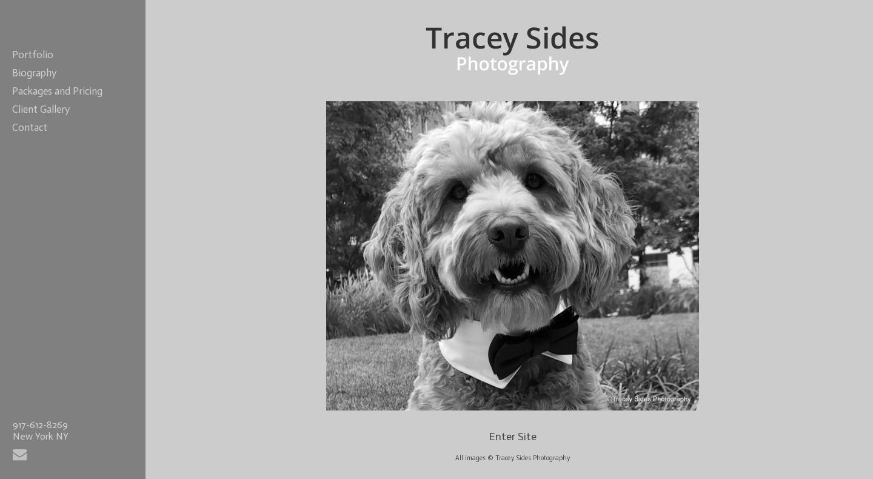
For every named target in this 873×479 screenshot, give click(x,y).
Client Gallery (41, 109)
